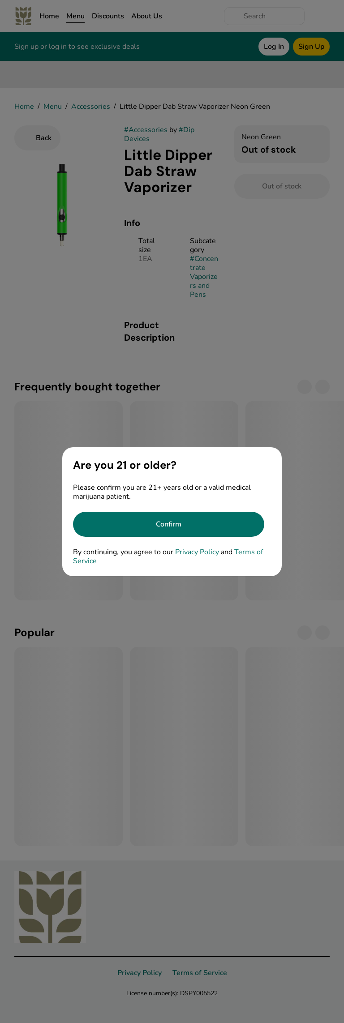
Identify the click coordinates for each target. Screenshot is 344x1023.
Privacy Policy (197, 552)
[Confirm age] (168, 524)
